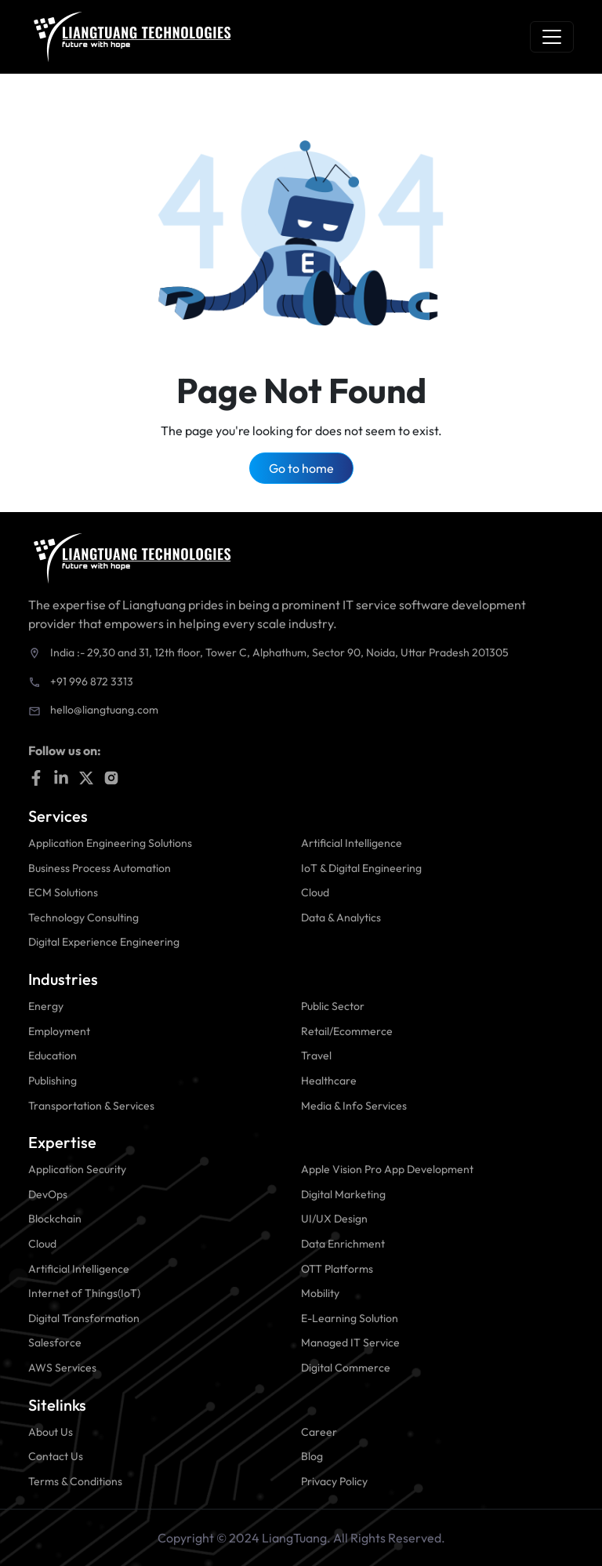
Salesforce (55, 1342)
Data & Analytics (341, 917)
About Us (50, 1432)
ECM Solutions (63, 892)
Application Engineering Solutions (110, 843)
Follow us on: (64, 750)
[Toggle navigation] (552, 37)
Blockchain (55, 1219)
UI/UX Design (334, 1219)
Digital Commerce (345, 1368)
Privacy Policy (334, 1481)
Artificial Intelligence (351, 843)
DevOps (47, 1194)
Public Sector (332, 1006)
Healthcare (329, 1081)
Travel (316, 1055)
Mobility (320, 1293)
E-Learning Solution (349, 1318)
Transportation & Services (91, 1106)
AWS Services (62, 1368)
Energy (45, 1006)
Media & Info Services (354, 1106)
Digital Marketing (343, 1194)
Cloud (315, 892)
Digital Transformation (84, 1318)
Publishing (52, 1081)
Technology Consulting (83, 917)
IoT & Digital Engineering (361, 868)
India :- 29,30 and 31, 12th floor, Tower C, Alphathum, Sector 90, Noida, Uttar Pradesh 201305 (279, 652)
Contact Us (55, 1456)
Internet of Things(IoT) (84, 1293)
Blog (312, 1456)
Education (52, 1055)
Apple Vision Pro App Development (387, 1169)
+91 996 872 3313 (91, 681)
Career (319, 1432)
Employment (59, 1031)
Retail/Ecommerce (347, 1031)
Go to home (301, 468)
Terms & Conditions (75, 1481)
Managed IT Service (350, 1342)
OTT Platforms (337, 1269)
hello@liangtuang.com (104, 710)
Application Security (77, 1169)
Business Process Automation (99, 868)
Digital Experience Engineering (104, 942)
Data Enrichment (343, 1244)
